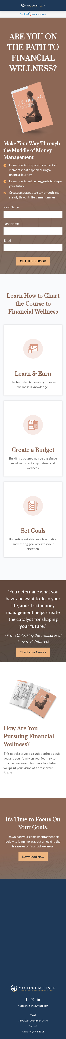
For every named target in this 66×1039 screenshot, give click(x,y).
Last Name (11, 224)
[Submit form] (33, 261)
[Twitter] (32, 999)
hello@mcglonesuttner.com (33, 1005)
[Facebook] (26, 999)
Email (7, 240)
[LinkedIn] (38, 999)
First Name (11, 207)
